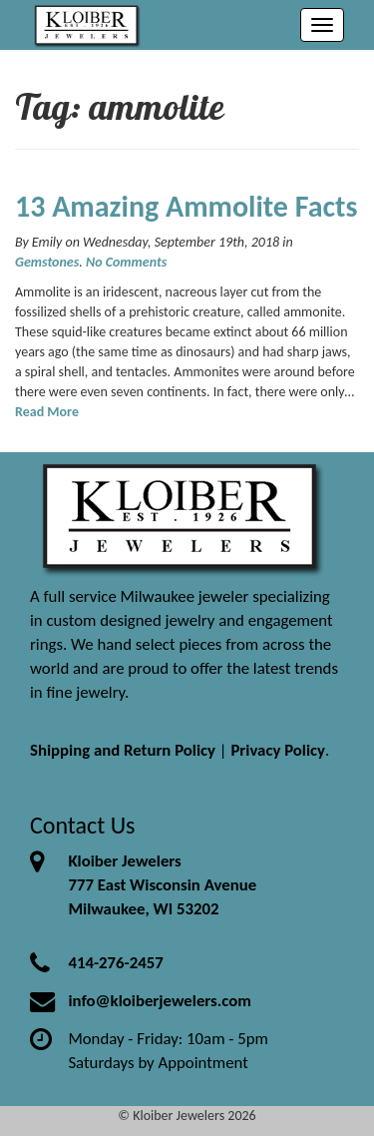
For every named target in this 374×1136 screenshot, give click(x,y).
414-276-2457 (115, 962)
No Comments (126, 262)
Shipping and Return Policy (122, 750)
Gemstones (47, 262)
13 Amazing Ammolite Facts (186, 206)
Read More (47, 411)
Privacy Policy (277, 750)
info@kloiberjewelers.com (159, 1000)
